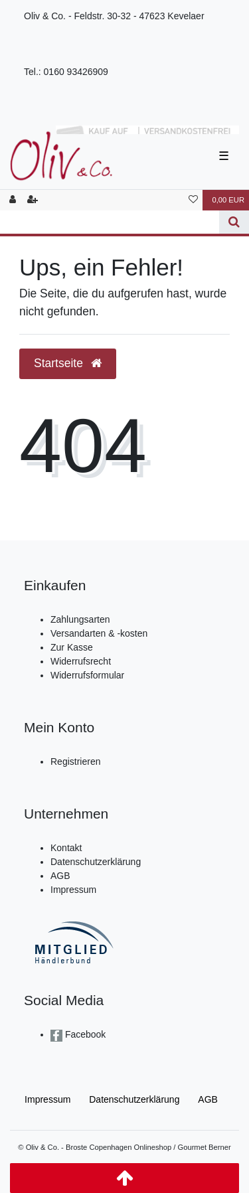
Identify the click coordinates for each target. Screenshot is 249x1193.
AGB (60, 875)
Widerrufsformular (87, 675)
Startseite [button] (68, 363)
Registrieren (75, 761)
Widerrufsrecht (80, 661)
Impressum (73, 889)
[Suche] (234, 222)
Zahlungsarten (80, 619)
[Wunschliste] (193, 200)
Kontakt (66, 847)
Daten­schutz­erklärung (134, 1099)
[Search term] (109, 222)
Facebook (84, 1034)
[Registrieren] (32, 200)
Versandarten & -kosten (98, 633)
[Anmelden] (13, 200)
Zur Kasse (71, 647)
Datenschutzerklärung (95, 861)
